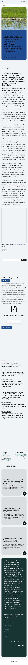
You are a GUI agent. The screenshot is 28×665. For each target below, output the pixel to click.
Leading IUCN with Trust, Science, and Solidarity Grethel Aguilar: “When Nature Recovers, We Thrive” (13, 373)
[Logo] (2, 2)
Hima (3, 390)
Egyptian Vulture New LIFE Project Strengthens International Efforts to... (12, 540)
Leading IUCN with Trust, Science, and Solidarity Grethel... (12, 510)
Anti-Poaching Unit (7, 379)
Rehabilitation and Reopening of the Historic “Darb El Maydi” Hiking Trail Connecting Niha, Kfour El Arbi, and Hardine (12, 416)
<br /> (14, 225)
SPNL (8, 57)
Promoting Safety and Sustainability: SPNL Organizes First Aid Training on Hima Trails (13, 406)
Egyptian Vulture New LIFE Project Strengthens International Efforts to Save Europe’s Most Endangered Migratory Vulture (12, 384)
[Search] (24, 260)
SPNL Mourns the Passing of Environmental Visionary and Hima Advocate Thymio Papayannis (11, 364)
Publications (8, 33)
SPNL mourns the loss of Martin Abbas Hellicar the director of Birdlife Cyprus (21, 456)
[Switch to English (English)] (14, 661)
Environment (5, 360)
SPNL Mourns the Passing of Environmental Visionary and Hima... (13, 481)
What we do (16, 33)
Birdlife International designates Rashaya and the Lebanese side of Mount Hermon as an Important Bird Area (7, 458)
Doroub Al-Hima (6, 402)
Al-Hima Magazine (7, 370)
